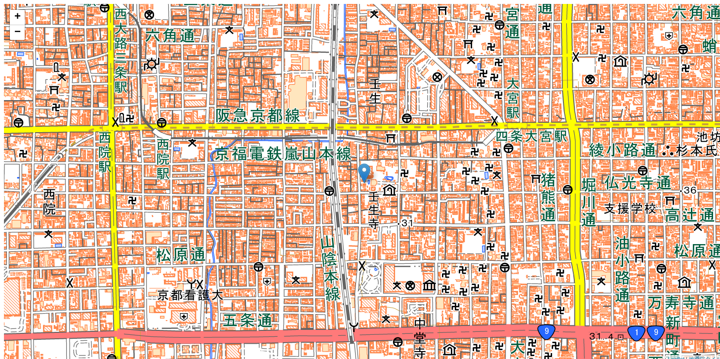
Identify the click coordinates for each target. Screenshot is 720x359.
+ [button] (17, 17)
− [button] (17, 32)
